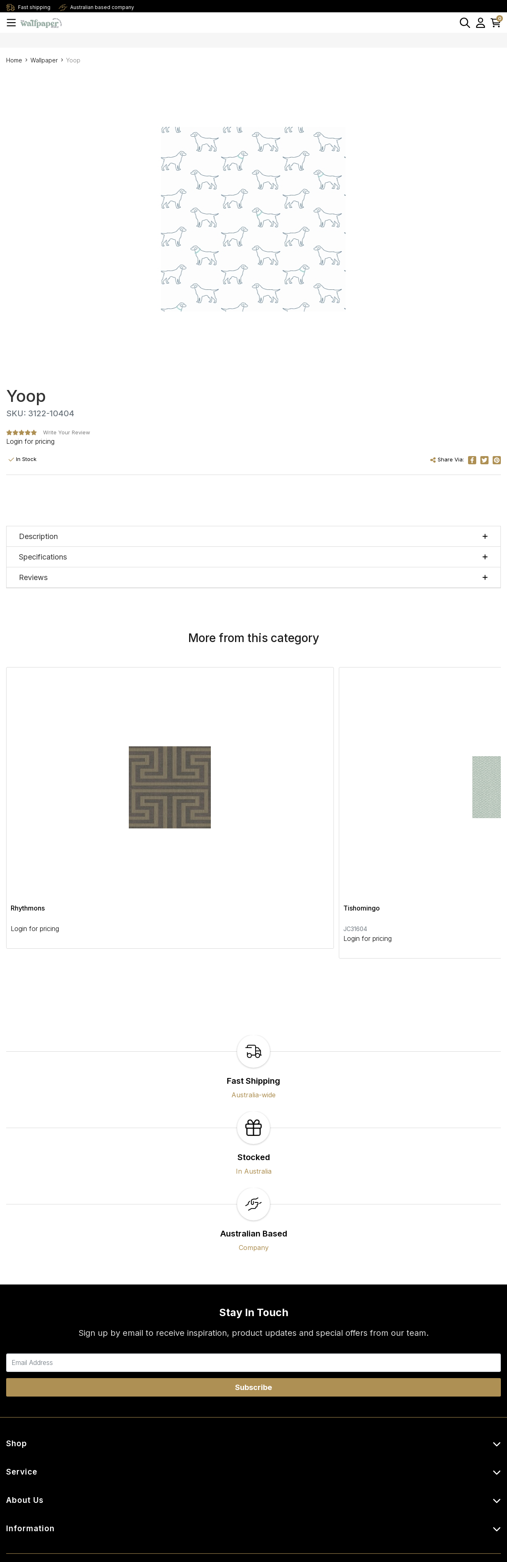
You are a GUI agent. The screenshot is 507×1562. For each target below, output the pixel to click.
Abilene (357, 791)
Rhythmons (28, 791)
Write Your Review (66, 432)
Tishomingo (196, 791)
